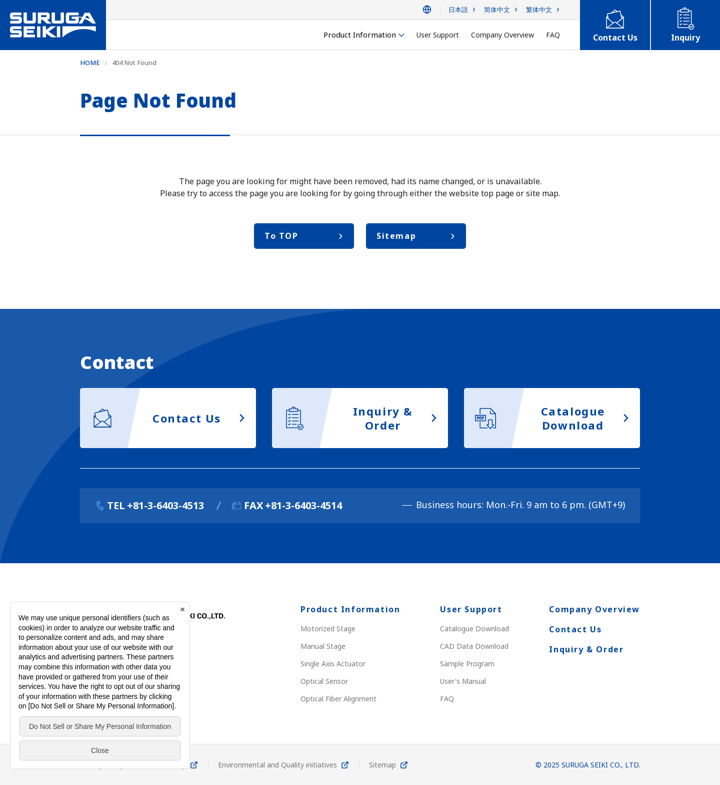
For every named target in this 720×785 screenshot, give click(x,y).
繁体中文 (539, 10)
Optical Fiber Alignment (338, 698)
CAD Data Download (474, 646)
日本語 (458, 10)
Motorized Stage (328, 628)
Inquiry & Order (586, 649)
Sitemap (382, 764)
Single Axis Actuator (333, 663)
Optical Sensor (324, 681)
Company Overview (594, 609)
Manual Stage (323, 646)
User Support (471, 609)
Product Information (350, 609)
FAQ (447, 698)
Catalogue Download (474, 628)
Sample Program (467, 663)
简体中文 (497, 10)
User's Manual (463, 681)
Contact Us (575, 629)
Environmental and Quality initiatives (277, 764)
